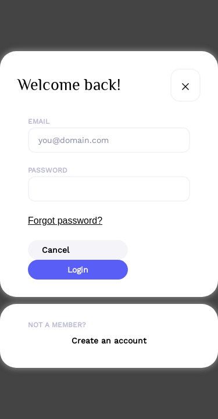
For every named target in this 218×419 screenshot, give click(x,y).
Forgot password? (65, 220)
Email (38, 121)
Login (77, 269)
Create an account (109, 340)
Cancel (55, 250)
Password (47, 170)
